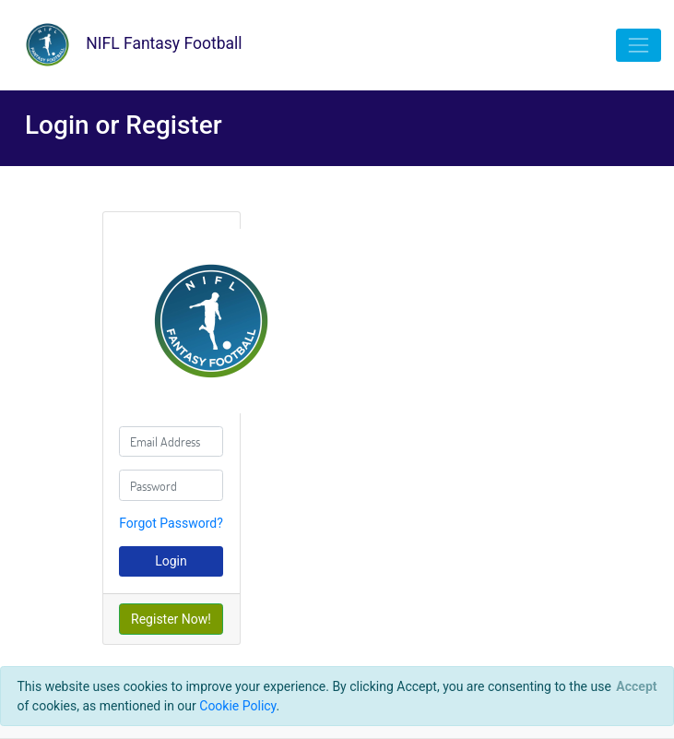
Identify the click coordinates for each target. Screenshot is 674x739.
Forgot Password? (171, 523)
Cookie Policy (237, 705)
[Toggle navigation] (638, 45)
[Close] (636, 686)
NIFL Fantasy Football (127, 44)
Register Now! (171, 619)
